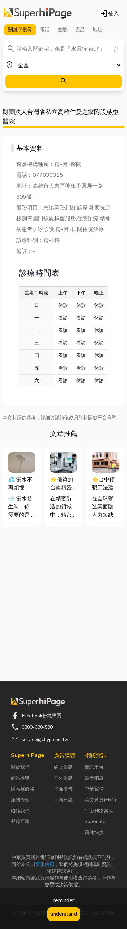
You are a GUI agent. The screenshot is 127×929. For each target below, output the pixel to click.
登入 (109, 14)
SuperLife (95, 821)
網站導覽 (20, 778)
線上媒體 (63, 767)
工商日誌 (63, 800)
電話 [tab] (44, 29)
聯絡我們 (20, 810)
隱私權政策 (23, 789)
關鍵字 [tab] (20, 29)
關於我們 (20, 767)
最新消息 (94, 778)
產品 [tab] (80, 29)
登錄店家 (20, 821)
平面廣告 (63, 789)
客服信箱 (44, 864)
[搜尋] (63, 81)
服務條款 (20, 800)
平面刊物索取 (99, 810)
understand (63, 914)
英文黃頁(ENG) (100, 800)
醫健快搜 (94, 832)
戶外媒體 (63, 778)
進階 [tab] (62, 29)
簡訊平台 (94, 767)
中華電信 (94, 789)
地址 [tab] (97, 29)
